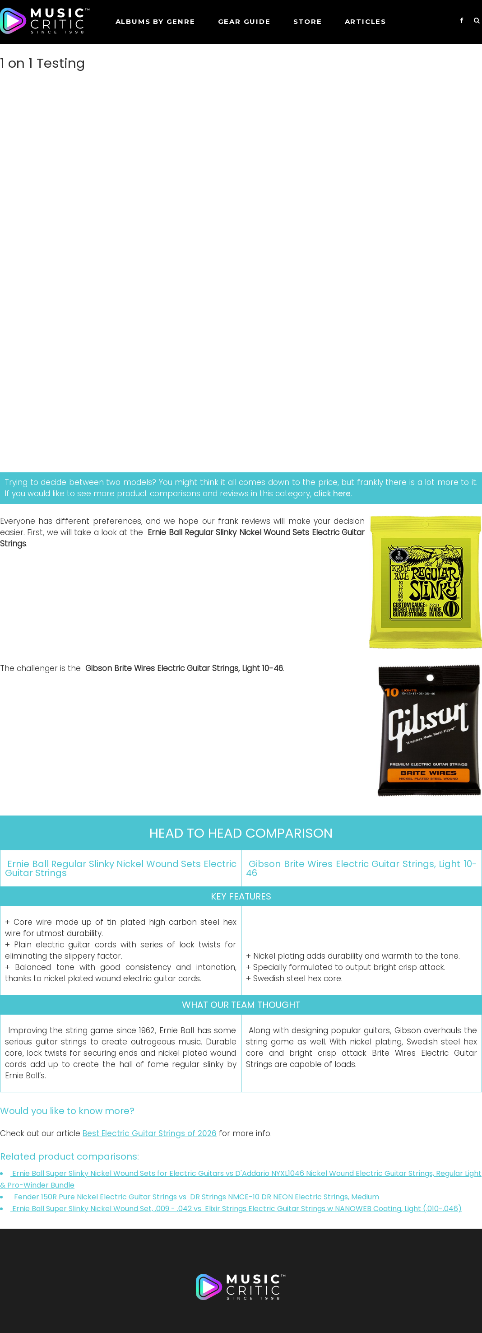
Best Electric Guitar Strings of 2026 (150, 1133)
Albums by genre (155, 21)
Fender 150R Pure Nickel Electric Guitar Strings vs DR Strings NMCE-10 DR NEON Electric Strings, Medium (194, 1197)
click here (332, 493)
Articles (365, 21)
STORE (307, 21)
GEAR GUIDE (244, 21)
